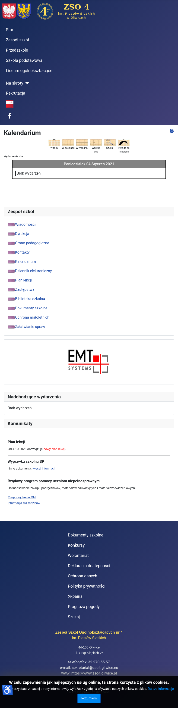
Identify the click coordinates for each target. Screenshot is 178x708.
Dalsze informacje (161, 689)
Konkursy (76, 545)
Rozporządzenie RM (22, 497)
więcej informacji (43, 468)
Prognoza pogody (84, 606)
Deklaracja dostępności (89, 565)
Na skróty (14, 83)
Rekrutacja (15, 93)
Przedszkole (17, 50)
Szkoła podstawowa (24, 60)
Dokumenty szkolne (85, 535)
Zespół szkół (17, 40)
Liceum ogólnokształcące (29, 70)
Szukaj (74, 617)
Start (10, 29)
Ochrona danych (82, 576)
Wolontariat (78, 555)
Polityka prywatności (86, 586)
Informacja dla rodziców (24, 503)
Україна (75, 596)
